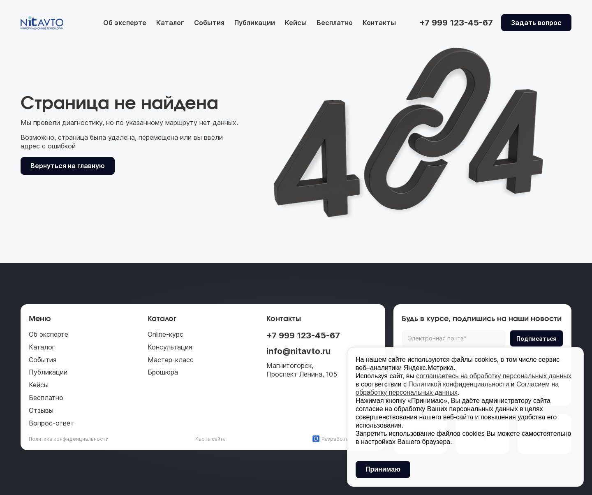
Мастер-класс (171, 360)
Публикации (254, 23)
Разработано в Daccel (344, 438)
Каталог (170, 23)
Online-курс (165, 334)
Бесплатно (335, 23)
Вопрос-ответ (51, 423)
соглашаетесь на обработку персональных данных (493, 375)
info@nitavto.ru (298, 351)
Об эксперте (124, 23)
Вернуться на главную (67, 166)
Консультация (170, 347)
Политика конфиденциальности (69, 439)
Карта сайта (210, 439)
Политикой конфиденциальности (458, 384)
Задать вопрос (536, 23)
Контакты (379, 23)
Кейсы (296, 23)
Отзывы (41, 410)
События (209, 23)
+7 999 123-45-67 (303, 335)
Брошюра (163, 372)
